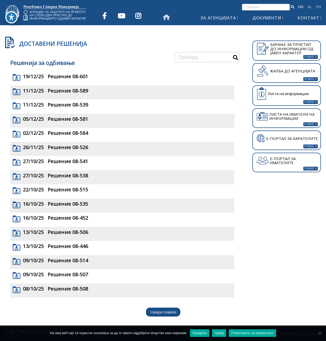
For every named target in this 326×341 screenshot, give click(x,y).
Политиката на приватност (252, 333)
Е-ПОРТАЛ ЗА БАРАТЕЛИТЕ (287, 138)
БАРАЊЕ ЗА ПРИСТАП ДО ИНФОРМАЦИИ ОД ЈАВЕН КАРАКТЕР (285, 48)
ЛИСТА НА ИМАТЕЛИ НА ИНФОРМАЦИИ (286, 116)
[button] (292, 7)
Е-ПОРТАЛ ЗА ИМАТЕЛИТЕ (276, 160)
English (318, 7)
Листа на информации (283, 93)
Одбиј (219, 333)
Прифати (200, 333)
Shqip (310, 7)
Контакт (308, 18)
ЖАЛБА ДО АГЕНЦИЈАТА (286, 71)
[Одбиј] (319, 333)
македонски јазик (301, 7)
